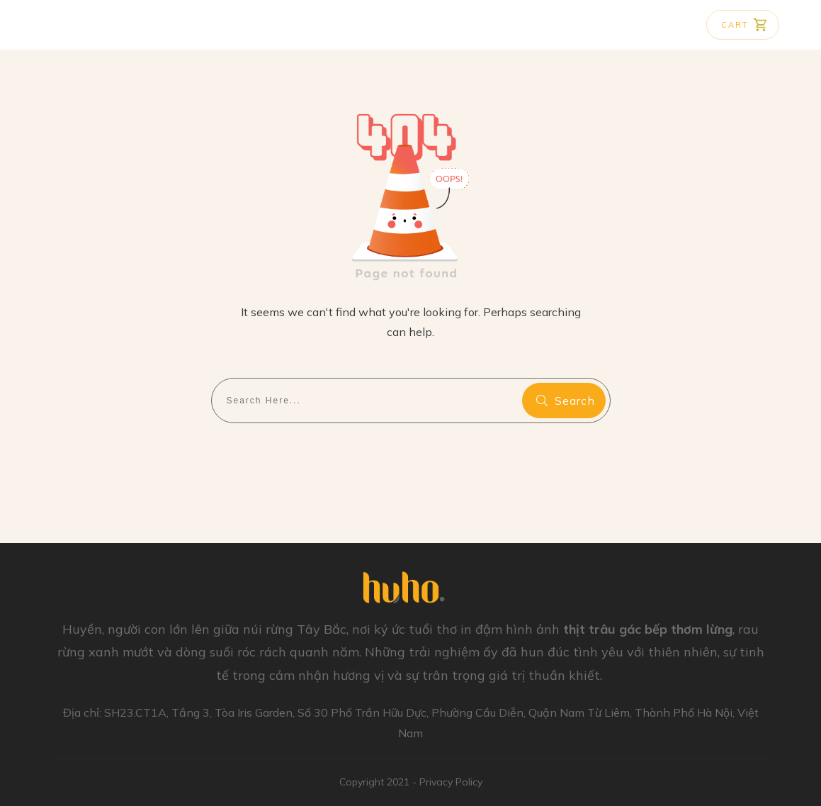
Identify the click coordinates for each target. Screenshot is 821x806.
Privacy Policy (450, 782)
